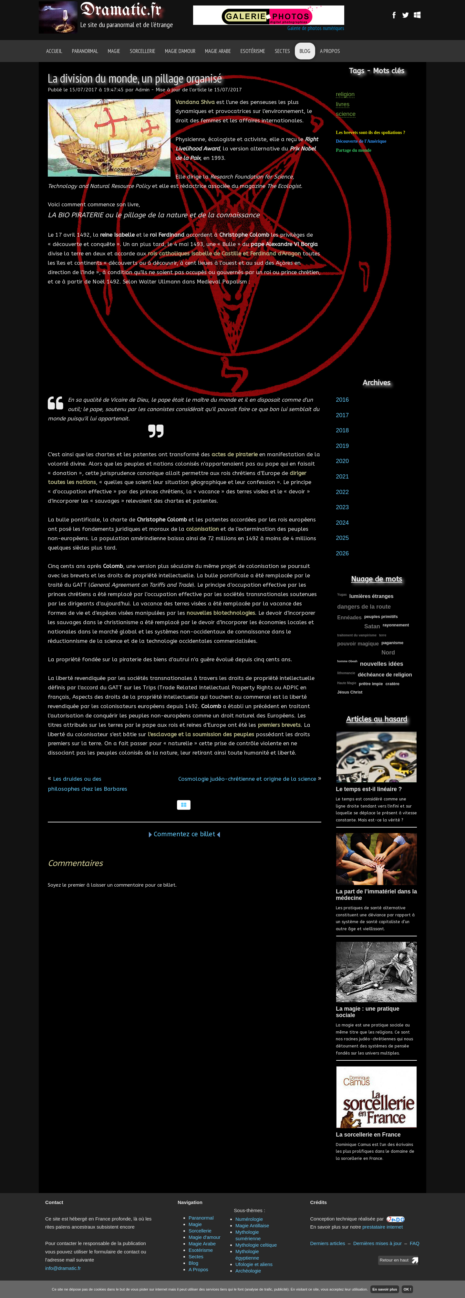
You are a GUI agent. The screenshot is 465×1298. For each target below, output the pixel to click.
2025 (342, 538)
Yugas (341, 594)
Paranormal (85, 51)
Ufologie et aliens (254, 1264)
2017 (342, 415)
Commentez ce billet (184, 834)
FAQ (414, 1243)
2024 (342, 523)
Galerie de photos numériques (315, 28)
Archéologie (248, 1270)
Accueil (54, 51)
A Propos (330, 51)
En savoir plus (384, 1289)
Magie (114, 51)
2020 (342, 461)
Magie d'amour (180, 51)
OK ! (407, 1289)
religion (345, 94)
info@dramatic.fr (63, 1268)
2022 (342, 492)
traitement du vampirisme (357, 635)
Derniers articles (327, 1243)
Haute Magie (346, 683)
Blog (305, 51)
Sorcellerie (142, 51)
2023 (342, 507)
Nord (388, 652)
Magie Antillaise (252, 1225)
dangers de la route (364, 606)
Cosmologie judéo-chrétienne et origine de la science (247, 779)
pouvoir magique (358, 643)
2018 (342, 430)
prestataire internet (382, 1227)
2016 (342, 400)
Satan (372, 626)
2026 (342, 553)
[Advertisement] (184, 340)
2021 (342, 476)
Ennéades (349, 617)
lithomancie (346, 673)
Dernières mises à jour (377, 1243)
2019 (342, 446)
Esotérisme (253, 51)
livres (342, 104)
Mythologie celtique (256, 1245)
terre (382, 635)
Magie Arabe (218, 51)
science (346, 114)
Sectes (282, 51)
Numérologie (249, 1219)
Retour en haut (394, 1260)
